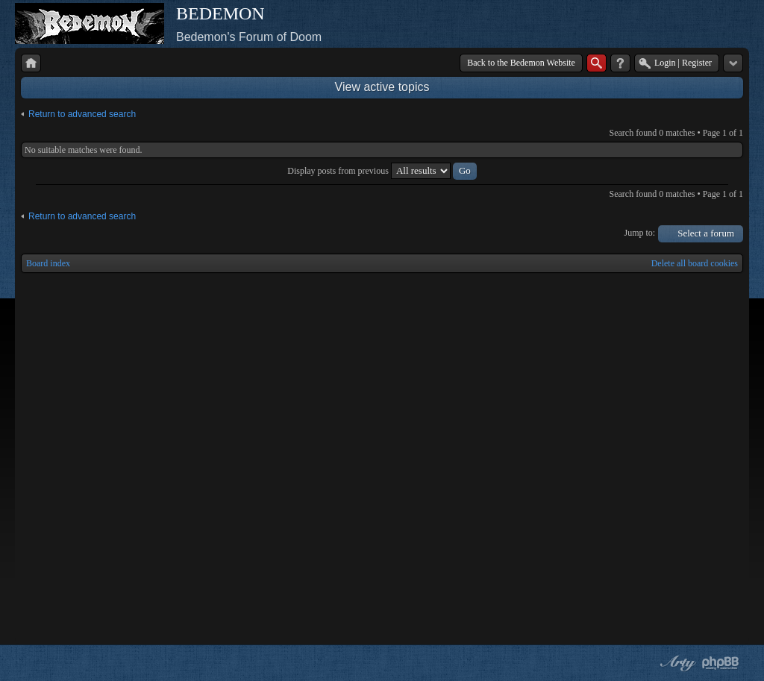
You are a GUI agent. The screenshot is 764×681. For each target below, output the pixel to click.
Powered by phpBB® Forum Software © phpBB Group (720, 663)
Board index (48, 263)
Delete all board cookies (694, 263)
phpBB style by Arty (676, 663)
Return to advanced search (82, 114)
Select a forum (705, 233)
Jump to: (640, 232)
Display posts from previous (382, 171)
